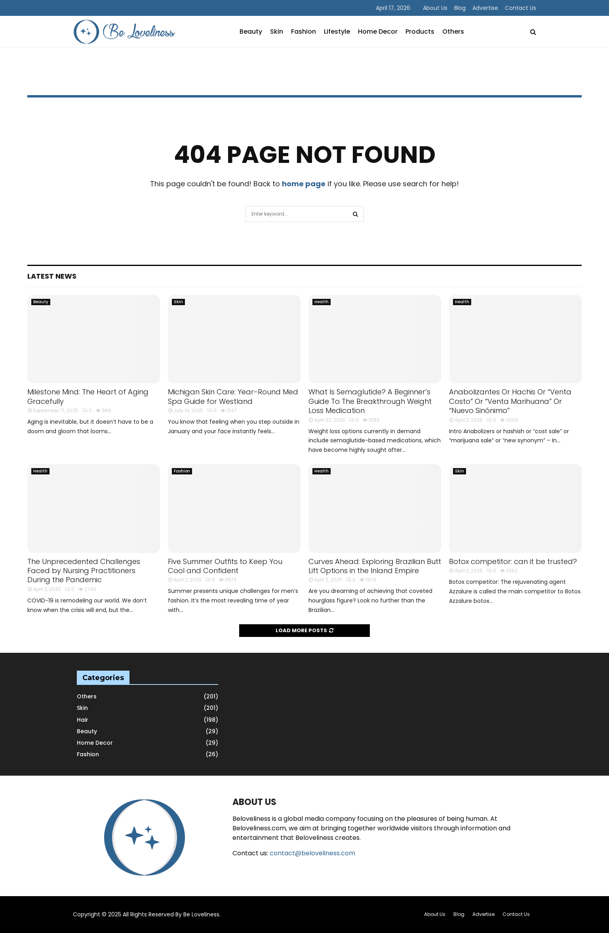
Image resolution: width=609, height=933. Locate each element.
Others (453, 31)
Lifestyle (337, 31)
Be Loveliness (201, 914)
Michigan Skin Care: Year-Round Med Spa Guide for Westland (233, 396)
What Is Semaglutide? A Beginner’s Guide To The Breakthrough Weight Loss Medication (370, 401)
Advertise (485, 8)
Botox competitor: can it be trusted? (513, 561)
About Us (435, 8)
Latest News (51, 276)
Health (321, 302)
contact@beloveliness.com (312, 853)
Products (419, 31)
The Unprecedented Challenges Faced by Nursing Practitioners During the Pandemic (83, 570)
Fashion (303, 31)
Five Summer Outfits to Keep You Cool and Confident (225, 565)
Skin (276, 31)
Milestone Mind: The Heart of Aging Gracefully (87, 396)
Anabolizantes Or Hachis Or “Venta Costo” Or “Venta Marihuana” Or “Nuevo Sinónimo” (510, 401)
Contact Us (520, 8)
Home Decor (378, 31)
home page (303, 184)
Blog (460, 8)
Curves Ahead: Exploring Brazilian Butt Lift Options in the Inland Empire (374, 565)
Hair (82, 720)
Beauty (251, 31)
